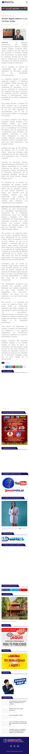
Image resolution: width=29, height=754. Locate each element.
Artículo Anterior (5, 408)
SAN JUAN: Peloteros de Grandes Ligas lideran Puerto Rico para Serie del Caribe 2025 (18, 723)
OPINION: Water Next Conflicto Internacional (16, 709)
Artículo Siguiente (23, 408)
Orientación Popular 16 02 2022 (16, 715)
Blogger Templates (15, 751)
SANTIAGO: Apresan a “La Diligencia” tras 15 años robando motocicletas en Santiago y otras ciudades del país (17, 731)
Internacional (11, 15)
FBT (22, 751)
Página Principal (5, 15)
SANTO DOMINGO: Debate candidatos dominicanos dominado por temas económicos (17, 702)
